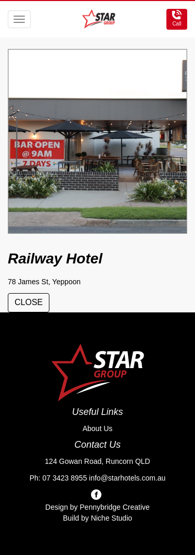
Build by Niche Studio (97, 518)
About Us (98, 428)
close (29, 302)
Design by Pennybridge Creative (97, 507)
